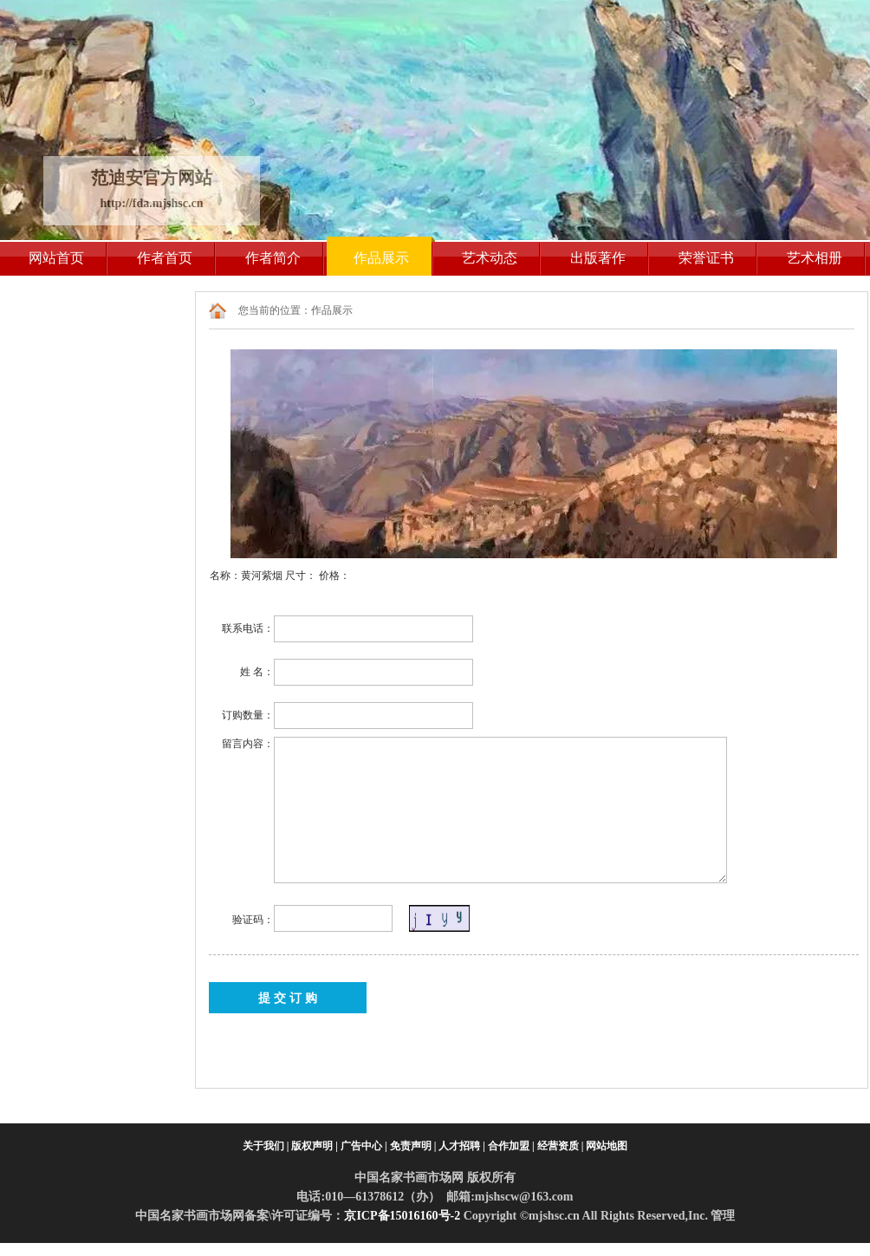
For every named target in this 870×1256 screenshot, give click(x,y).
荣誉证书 (706, 258)
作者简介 (273, 258)
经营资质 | (560, 1146)
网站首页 (56, 258)
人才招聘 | (461, 1146)
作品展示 (381, 258)
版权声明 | (314, 1146)
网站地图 (606, 1146)
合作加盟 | (511, 1146)
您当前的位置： (274, 310)
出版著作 (598, 258)
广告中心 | (364, 1146)
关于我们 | (266, 1146)
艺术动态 (489, 258)
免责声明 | (413, 1146)
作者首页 (164, 258)
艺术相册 (814, 258)
